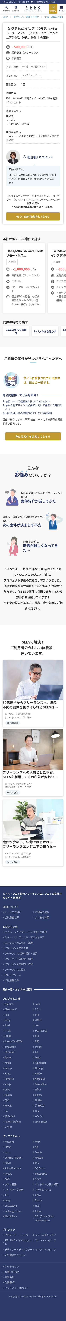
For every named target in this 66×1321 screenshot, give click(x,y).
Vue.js (8, 1084)
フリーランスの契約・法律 (19, 964)
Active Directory (13, 1168)
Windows (9, 1141)
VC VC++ (39, 1116)
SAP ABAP (10, 1116)
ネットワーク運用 (14, 1189)
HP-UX (8, 1147)
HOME (5, 16)
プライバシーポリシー (17, 1288)
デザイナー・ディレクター (18, 1249)
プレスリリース (13, 974)
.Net (37, 1025)
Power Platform (13, 1121)
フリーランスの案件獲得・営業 (21, 953)
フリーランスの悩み (15, 969)
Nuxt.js (8, 1105)
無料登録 (52, 11)
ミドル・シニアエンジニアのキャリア (24, 937)
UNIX (37, 1141)
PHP (37, 1014)
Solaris (38, 1152)
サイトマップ (12, 1266)
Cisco (38, 1195)
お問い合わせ (12, 1271)
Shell (7, 1025)
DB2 (37, 1163)
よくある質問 (42, 917)
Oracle (8, 1163)
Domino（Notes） (14, 1157)
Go (6, 1111)
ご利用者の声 (12, 917)
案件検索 (6, 10)
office (38, 1089)
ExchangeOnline (13, 1211)
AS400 (38, 1073)
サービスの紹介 (13, 912)
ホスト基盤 (10, 1184)
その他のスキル (38, 66)
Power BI (9, 1078)
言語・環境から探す (54, 16)
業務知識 (39, 1105)
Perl (7, 1014)
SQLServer (40, 1168)
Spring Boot (41, 1121)
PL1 (37, 1036)
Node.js (39, 1068)
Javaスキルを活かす (16, 331)
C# (36, 1052)
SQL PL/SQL (41, 1030)
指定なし (9, 1004)
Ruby (7, 1020)
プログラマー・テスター (17, 1235)
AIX (36, 1147)
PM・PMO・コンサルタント (18, 1242)
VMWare (39, 1157)
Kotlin (8, 1062)
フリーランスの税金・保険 (19, 958)
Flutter (38, 1100)
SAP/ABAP (10, 1052)
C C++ (38, 1009)
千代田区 (16, 58)
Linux (8, 1152)
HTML (8, 1030)
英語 (7, 1100)
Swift (37, 1057)
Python (8, 1057)
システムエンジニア (31, 75)
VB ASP (38, 1020)
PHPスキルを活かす (45, 331)
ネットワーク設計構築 (46, 1184)
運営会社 (9, 1277)
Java (37, 1004)
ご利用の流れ (42, 912)
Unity (7, 1089)
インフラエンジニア (45, 1249)
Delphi (38, 1046)
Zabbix (38, 1200)
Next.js (8, 1068)
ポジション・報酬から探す (26, 16)
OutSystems (11, 1205)
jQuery (38, 1094)
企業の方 (15, 10)
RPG (37, 1041)
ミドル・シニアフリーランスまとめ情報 (26, 932)
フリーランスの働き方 (16, 948)
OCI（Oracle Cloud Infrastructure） (44, 1218)
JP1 (7, 1195)
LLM (37, 1111)
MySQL (8, 1173)
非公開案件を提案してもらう (33, 436)
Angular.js (40, 1078)
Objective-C (11, 1009)
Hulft (37, 1205)
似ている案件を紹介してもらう (33, 216)
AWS (7, 1179)
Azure (38, 1179)
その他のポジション (15, 1255)
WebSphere (11, 1216)
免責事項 (9, 1282)
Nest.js (8, 1094)
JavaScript (10, 1046)
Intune (38, 1211)
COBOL (8, 1036)
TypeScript (40, 1062)
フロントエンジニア (45, 1240)
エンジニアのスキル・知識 (19, 942)
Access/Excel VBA (14, 1041)
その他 (25, 66)
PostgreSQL (41, 1173)
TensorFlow (41, 1084)
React (8, 1073)
